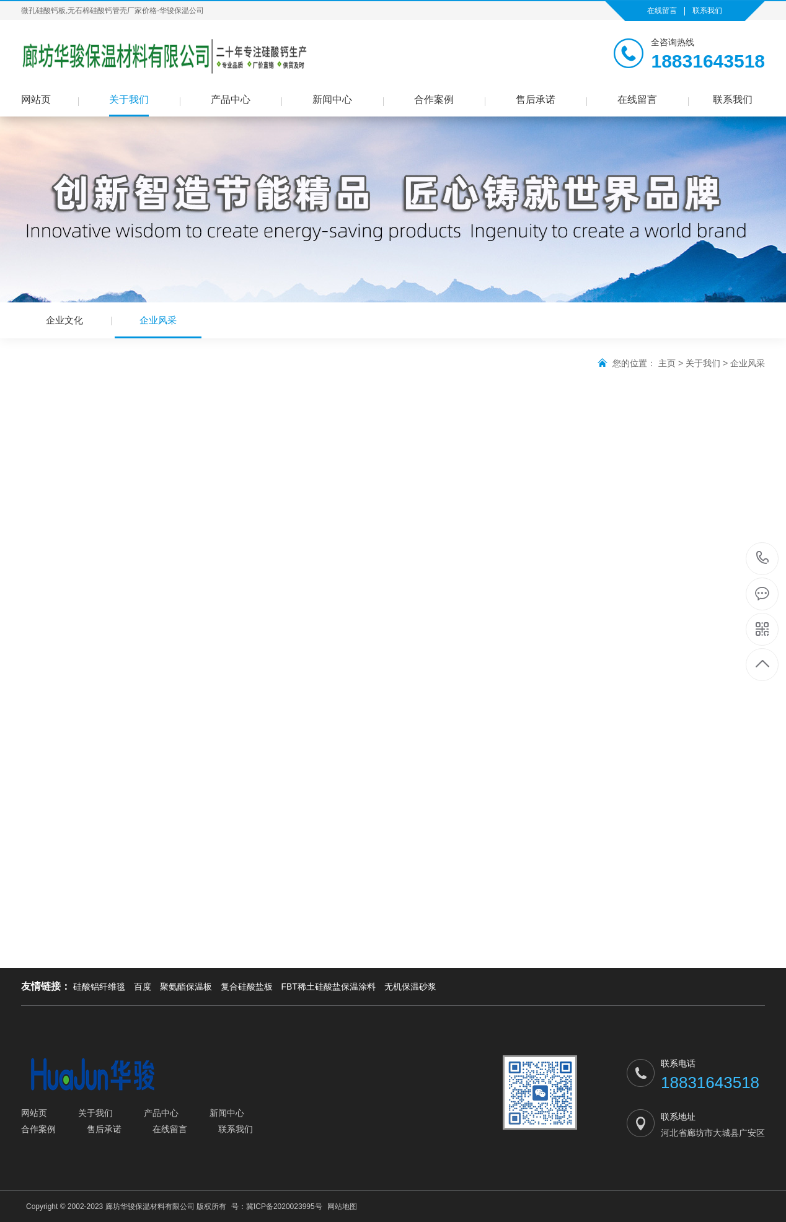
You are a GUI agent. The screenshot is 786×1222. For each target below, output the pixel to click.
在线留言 (662, 10)
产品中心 (230, 99)
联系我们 (707, 10)
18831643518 (762, 558)
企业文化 (64, 320)
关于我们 (129, 99)
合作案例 (434, 99)
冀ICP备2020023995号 (284, 1206)
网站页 (36, 99)
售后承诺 (535, 99)
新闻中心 (332, 99)
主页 (667, 363)
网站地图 (342, 1206)
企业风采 (158, 326)
